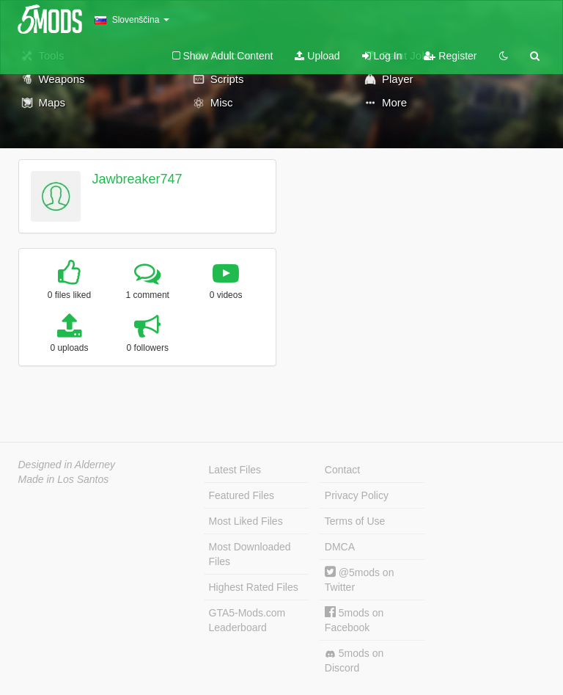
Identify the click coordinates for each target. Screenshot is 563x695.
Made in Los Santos (63, 479)
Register (450, 56)
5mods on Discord (354, 660)
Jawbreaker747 (137, 179)
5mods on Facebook (354, 619)
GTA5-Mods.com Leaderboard (247, 620)
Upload (317, 56)
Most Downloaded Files (250, 554)
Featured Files (241, 495)
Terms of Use (355, 521)
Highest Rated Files (253, 587)
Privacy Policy (357, 495)
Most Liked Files (246, 521)
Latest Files (235, 470)
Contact (342, 470)
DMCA (340, 547)
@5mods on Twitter (359, 579)
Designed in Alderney (67, 464)
